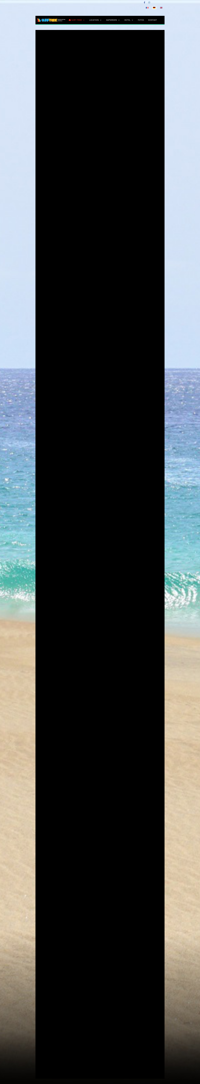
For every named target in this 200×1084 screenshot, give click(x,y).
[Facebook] (144, 2)
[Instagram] (149, 2)
